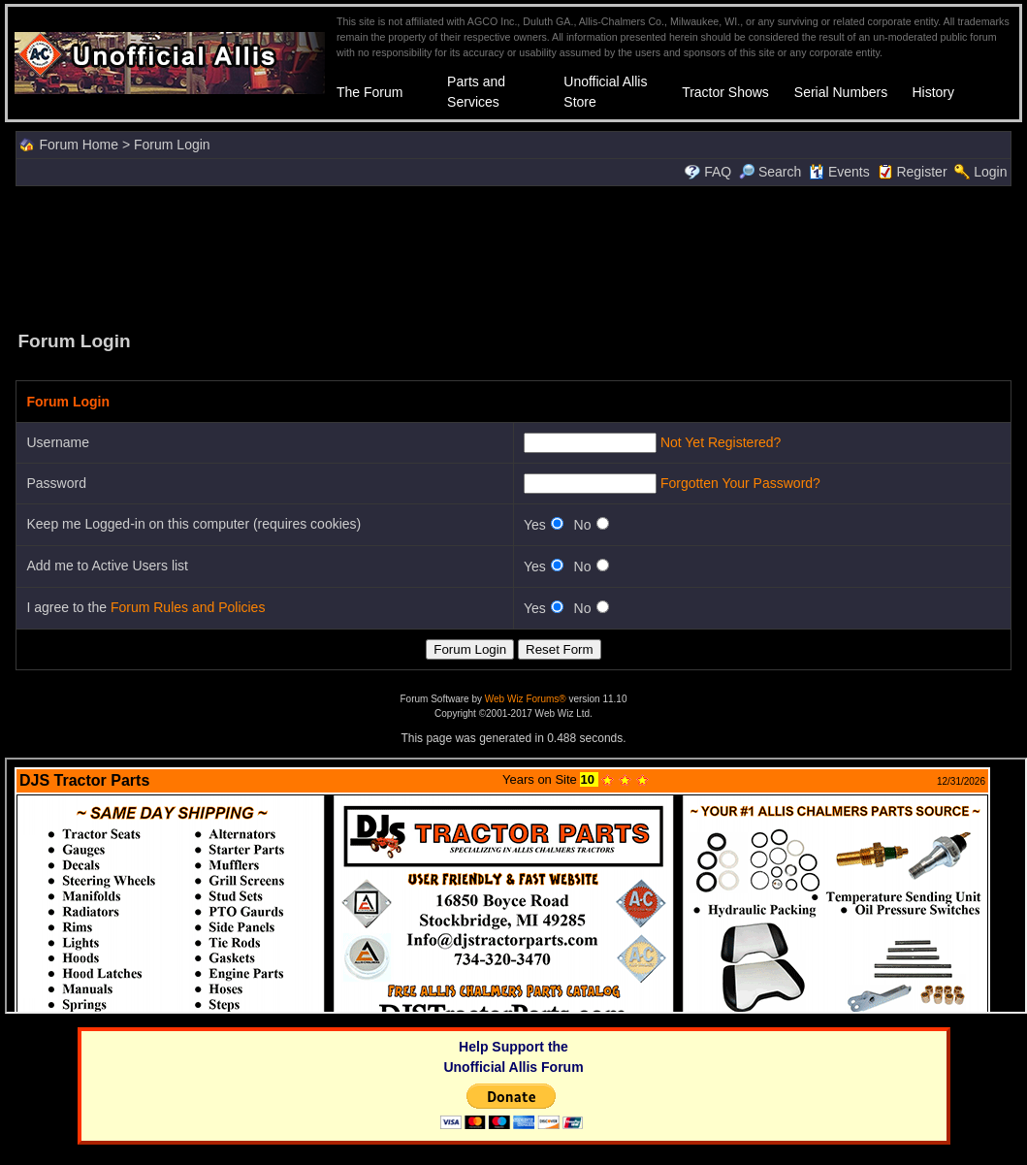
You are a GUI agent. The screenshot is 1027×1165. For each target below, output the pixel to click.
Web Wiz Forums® (525, 699)
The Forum (369, 92)
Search (770, 171)
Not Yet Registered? (721, 442)
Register (921, 171)
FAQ (717, 171)
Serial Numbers (840, 92)
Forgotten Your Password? (740, 483)
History (933, 92)
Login (990, 171)
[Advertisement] (514, 256)
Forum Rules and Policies (188, 607)
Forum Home (78, 144)
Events (839, 171)
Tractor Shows (725, 92)
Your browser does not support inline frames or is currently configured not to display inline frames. (516, 886)
